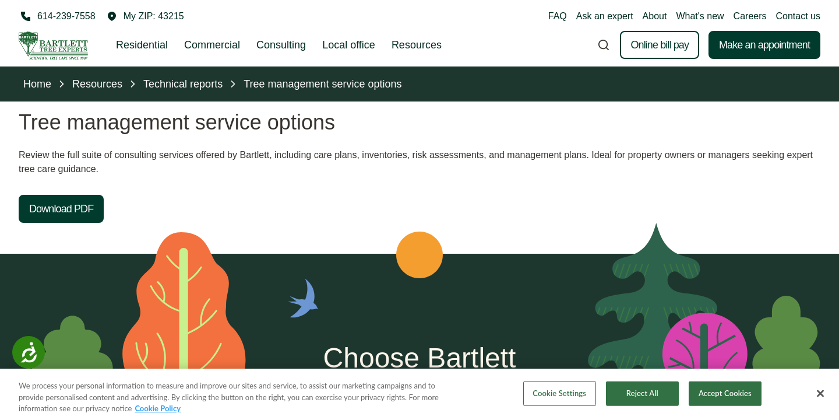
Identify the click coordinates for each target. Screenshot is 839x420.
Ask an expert (604, 16)
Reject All (642, 396)
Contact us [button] (798, 16)
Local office (348, 45)
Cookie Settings (559, 396)
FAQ (557, 16)
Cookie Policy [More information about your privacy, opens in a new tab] (158, 411)
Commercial (212, 45)
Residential (142, 45)
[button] (145, 16)
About (655, 16)
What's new (700, 16)
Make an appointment (764, 45)
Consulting (281, 45)
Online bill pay (659, 45)
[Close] (820, 397)
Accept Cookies (725, 396)
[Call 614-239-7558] (57, 16)
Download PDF (61, 209)
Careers (750, 16)
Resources (417, 45)
